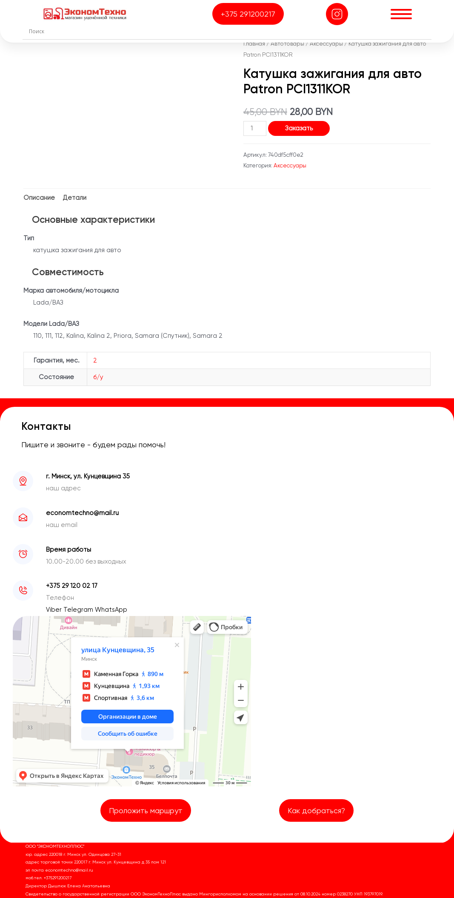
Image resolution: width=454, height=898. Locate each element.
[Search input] (229, 31)
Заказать (299, 128)
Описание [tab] (39, 197)
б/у (98, 377)
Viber (54, 609)
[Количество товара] (254, 128)
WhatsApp (111, 609)
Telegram (79, 609)
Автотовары (287, 43)
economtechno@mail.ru (82, 513)
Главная (254, 43)
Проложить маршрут (146, 810)
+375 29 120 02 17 (71, 586)
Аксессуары (326, 43)
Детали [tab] (74, 197)
